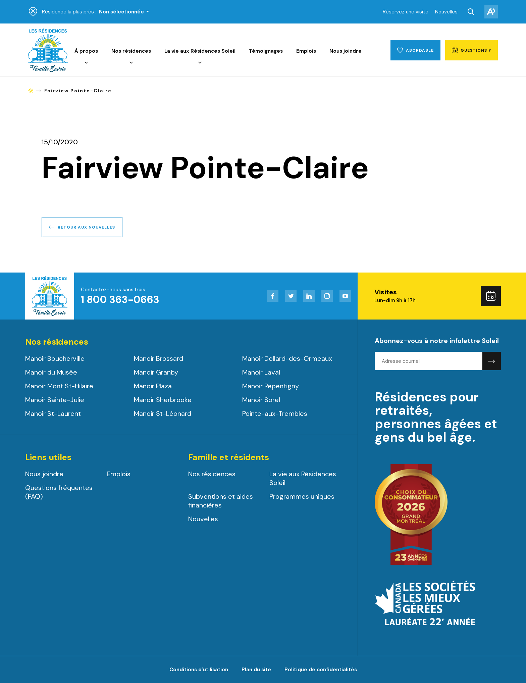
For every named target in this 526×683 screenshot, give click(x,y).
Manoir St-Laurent (53, 413)
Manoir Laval (261, 372)
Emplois (306, 51)
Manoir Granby (156, 372)
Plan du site (256, 669)
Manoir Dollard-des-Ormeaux (287, 358)
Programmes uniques (301, 496)
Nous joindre (345, 51)
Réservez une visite (405, 11)
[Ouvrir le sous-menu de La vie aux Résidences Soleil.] (200, 63)
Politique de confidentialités (320, 669)
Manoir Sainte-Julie (54, 399)
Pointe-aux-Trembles (274, 413)
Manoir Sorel (261, 399)
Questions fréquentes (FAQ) (59, 492)
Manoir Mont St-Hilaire (59, 386)
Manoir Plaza (153, 386)
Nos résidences (131, 51)
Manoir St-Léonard (162, 413)
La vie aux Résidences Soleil (199, 51)
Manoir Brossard (158, 358)
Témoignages (266, 51)
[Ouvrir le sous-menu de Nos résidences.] (131, 63)
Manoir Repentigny (270, 386)
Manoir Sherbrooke (163, 399)
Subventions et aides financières (220, 500)
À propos (86, 51)
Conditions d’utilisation (198, 669)
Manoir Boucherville (55, 358)
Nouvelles (446, 11)
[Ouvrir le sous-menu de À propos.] (86, 63)
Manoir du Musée (51, 372)
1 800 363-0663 (120, 299)
